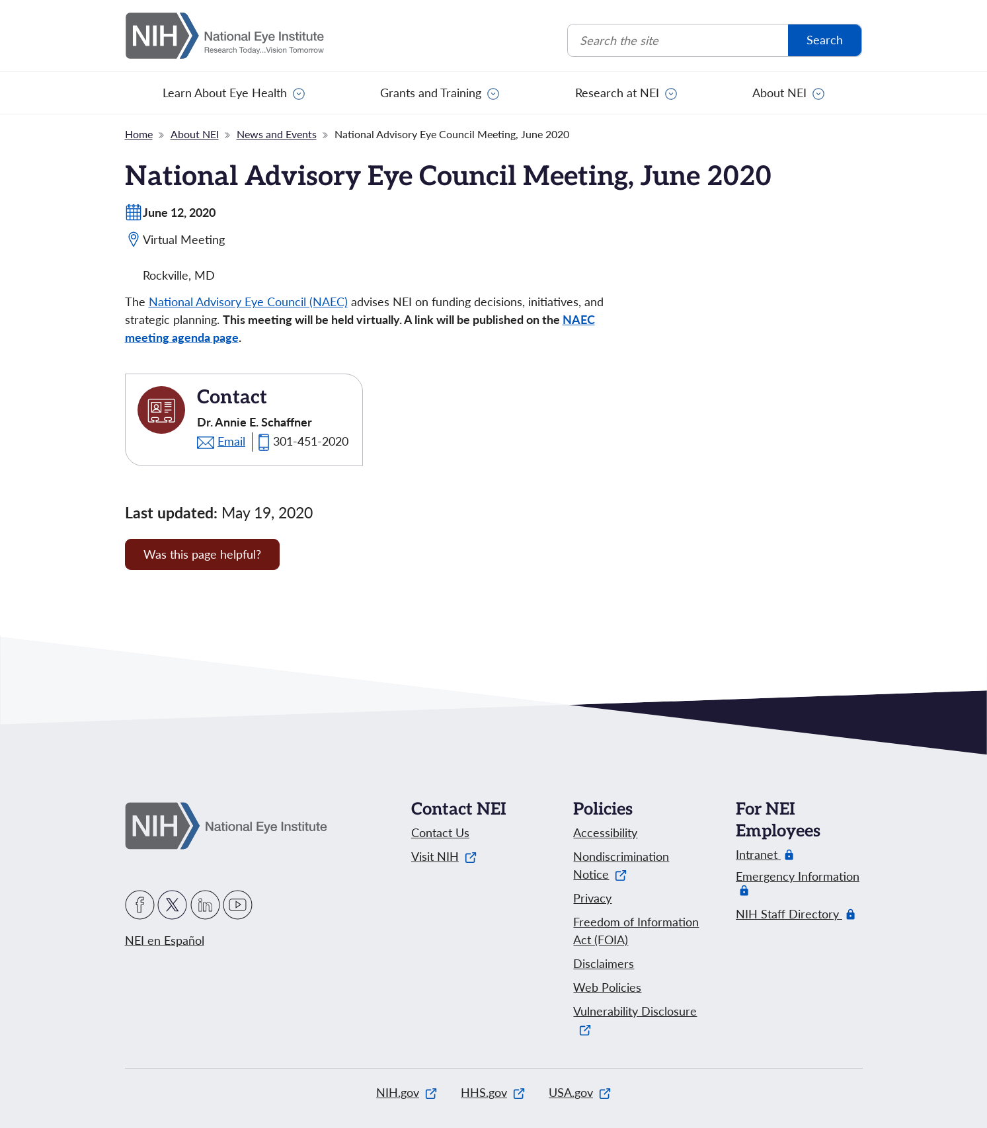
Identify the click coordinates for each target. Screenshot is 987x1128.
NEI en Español (164, 940)
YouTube (238, 905)
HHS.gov (493, 1092)
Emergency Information (797, 883)
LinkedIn (205, 905)
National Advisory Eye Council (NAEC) (248, 301)
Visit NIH (444, 856)
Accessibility (605, 832)
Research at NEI (617, 92)
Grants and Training (430, 92)
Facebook (140, 905)
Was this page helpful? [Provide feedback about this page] (202, 554)
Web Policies (607, 987)
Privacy (592, 898)
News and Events (277, 134)
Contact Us (440, 832)
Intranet (758, 855)
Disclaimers (603, 963)
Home (139, 134)
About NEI (779, 92)
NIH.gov (406, 1092)
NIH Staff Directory (789, 914)
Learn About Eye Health (225, 92)
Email (231, 441)
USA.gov (580, 1092)
